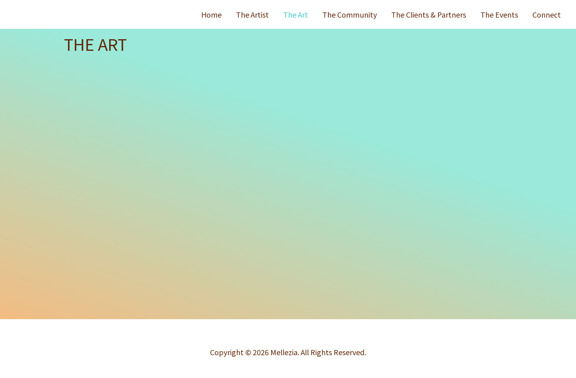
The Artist (252, 14)
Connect (546, 14)
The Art (295, 14)
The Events (499, 14)
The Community (349, 14)
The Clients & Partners (428, 14)
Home (211, 14)
